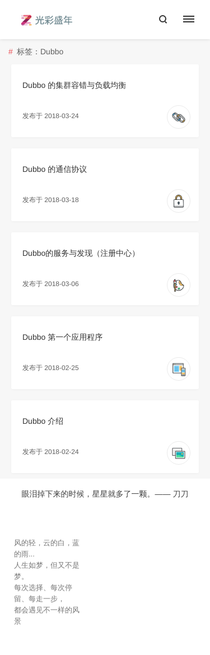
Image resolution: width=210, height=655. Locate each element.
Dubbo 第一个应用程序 (62, 337)
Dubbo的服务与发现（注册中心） (80, 253)
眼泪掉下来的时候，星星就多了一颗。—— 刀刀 (105, 493)
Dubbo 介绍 (42, 421)
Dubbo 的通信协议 (54, 169)
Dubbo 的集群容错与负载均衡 (74, 85)
